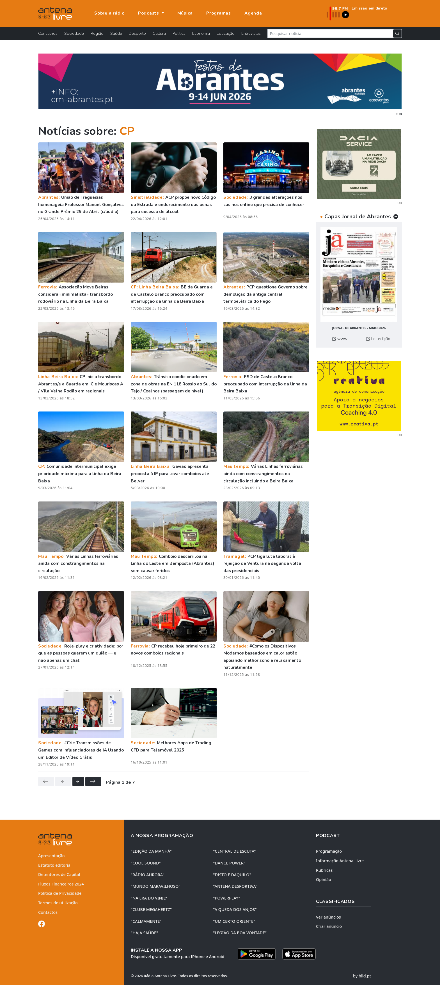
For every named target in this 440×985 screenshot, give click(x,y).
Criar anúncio (329, 926)
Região (97, 33)
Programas (218, 13)
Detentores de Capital (59, 874)
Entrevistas (251, 33)
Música (185, 13)
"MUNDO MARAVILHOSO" (155, 886)
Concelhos (48, 33)
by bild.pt (362, 976)
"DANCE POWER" (229, 863)
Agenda (253, 13)
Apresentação (51, 855)
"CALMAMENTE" (146, 921)
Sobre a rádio (109, 13)
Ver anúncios (328, 917)
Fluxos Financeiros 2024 (61, 884)
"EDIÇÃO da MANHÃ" (151, 851)
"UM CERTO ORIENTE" (234, 921)
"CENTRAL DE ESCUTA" (234, 851)
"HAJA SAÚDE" (144, 932)
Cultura (159, 33)
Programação (329, 851)
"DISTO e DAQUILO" (232, 874)
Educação (226, 33)
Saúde (116, 33)
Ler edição (378, 338)
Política (179, 33)
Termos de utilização (58, 902)
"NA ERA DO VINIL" (149, 898)
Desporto (137, 33)
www (339, 338)
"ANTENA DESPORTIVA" (235, 886)
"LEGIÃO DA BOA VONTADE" (240, 932)
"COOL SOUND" (146, 863)
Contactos (48, 912)
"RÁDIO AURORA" (147, 874)
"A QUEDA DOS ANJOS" (234, 909)
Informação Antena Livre (340, 860)
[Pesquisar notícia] (330, 33)
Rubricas (324, 870)
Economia (201, 33)
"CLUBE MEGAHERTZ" (151, 909)
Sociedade (74, 33)
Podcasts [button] (149, 13)
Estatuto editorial (55, 865)
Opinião (323, 879)
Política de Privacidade (60, 893)
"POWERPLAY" (226, 898)
